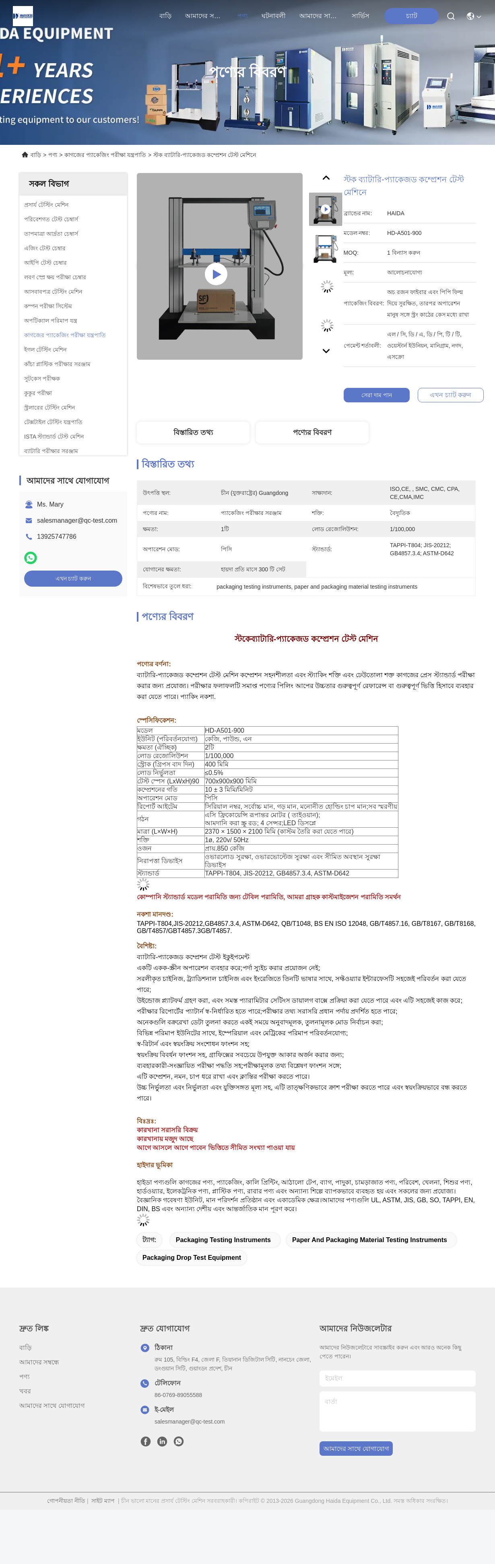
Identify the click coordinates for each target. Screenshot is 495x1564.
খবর (25, 1391)
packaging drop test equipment (191, 1257)
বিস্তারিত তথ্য (193, 433)
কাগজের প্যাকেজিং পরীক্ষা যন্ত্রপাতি (105, 155)
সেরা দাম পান (378, 395)
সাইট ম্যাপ (103, 1501)
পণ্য (242, 15)
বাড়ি (165, 15)
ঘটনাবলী (274, 15)
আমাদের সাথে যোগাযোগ (318, 15)
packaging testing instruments (223, 1239)
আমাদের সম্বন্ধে (204, 15)
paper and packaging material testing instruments (369, 1239)
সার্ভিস (360, 15)
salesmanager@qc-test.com (77, 520)
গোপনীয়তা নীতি (66, 1501)
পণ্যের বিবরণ (312, 433)
